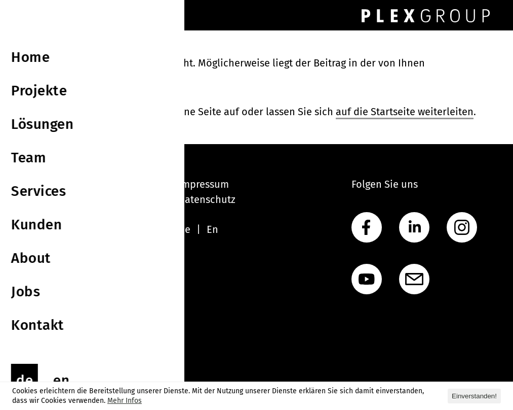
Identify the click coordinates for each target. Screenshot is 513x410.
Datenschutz (206, 199)
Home (31, 184)
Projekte (36, 199)
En (212, 229)
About (31, 275)
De (184, 229)
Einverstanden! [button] (474, 396)
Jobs (27, 291)
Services (36, 245)
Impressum (203, 184)
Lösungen (39, 215)
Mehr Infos (124, 400)
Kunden (35, 260)
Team (29, 230)
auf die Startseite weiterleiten (404, 112)
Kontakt (35, 306)
